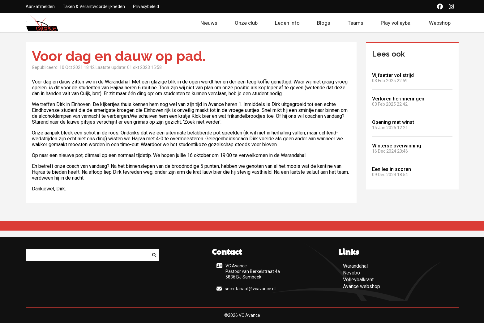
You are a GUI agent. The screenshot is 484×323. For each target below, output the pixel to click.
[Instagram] (451, 7)
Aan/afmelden (40, 6)
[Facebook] (440, 7)
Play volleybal (396, 23)
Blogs (323, 23)
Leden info (287, 23)
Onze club (246, 23)
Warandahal (355, 266)
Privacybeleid (146, 6)
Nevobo (351, 273)
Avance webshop (361, 286)
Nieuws (208, 23)
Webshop (444, 22)
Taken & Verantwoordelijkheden (94, 6)
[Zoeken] (154, 255)
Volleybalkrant (358, 280)
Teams (355, 23)
